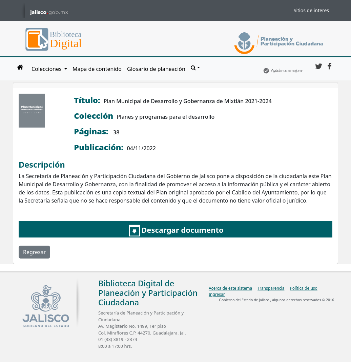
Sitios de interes (311, 10)
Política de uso (303, 288)
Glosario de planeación (156, 69)
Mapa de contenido (97, 69)
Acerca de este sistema (230, 288)
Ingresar (217, 294)
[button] (195, 67)
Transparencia (270, 288)
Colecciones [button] (47, 69)
